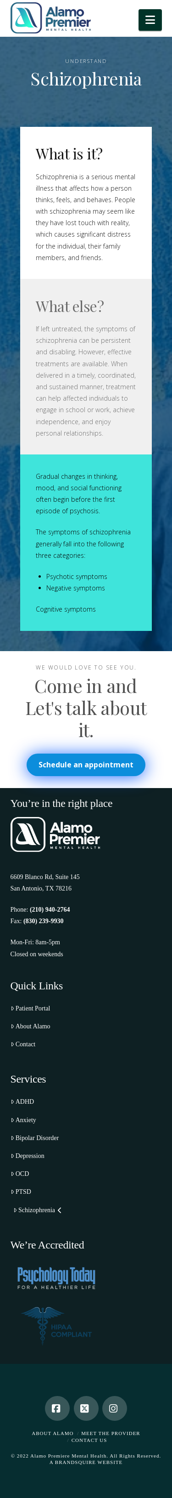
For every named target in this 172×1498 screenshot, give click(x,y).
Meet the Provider (110, 1433)
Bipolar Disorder (35, 1138)
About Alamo (30, 1026)
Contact (23, 1044)
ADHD (22, 1101)
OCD (20, 1173)
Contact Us (89, 1440)
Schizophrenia (37, 1210)
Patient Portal (30, 1008)
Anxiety (23, 1120)
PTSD (21, 1191)
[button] (150, 20)
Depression (27, 1155)
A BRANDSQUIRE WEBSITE (86, 1462)
